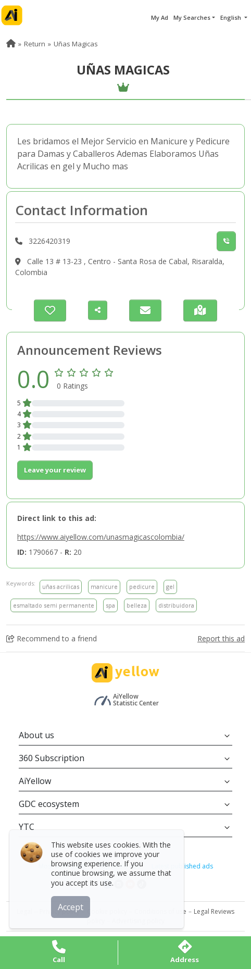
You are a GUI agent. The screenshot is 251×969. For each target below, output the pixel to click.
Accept (71, 906)
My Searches (191, 17)
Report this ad (221, 638)
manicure (104, 586)
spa (110, 605)
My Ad (159, 17)
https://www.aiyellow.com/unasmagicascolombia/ (100, 537)
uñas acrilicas (60, 586)
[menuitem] (11, 43)
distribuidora (176, 605)
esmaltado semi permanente (53, 605)
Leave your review (55, 470)
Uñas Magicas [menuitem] (76, 43)
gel (170, 586)
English (231, 17)
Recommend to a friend (51, 638)
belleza (137, 605)
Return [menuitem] (34, 43)
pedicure (142, 586)
